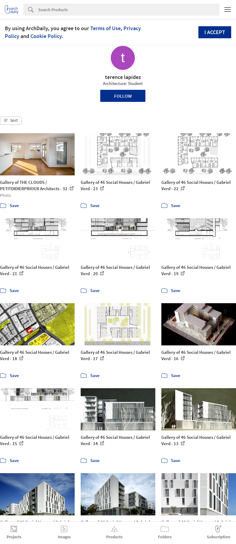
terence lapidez (123, 77)
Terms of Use (105, 28)
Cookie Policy (46, 36)
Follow (123, 96)
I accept (214, 32)
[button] (11, 120)
